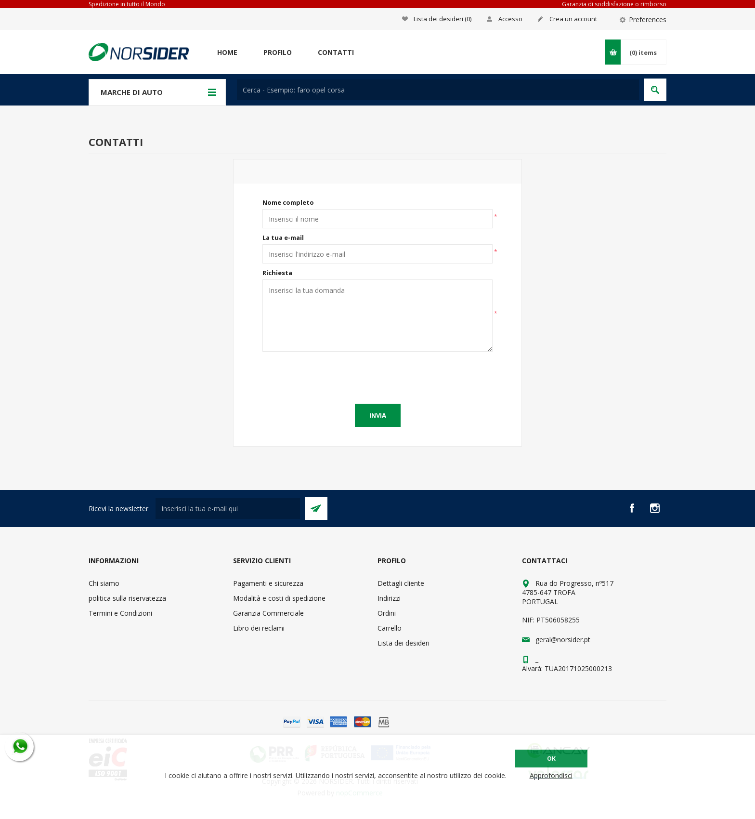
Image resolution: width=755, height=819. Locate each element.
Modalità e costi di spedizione (279, 598)
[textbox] (438, 89)
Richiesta (277, 272)
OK (551, 758)
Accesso (510, 18)
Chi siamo (104, 583)
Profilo (277, 52)
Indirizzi (389, 598)
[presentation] (377, 375)
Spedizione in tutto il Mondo (127, 4)
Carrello (390, 628)
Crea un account (573, 18)
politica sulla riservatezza (127, 598)
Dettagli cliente (401, 583)
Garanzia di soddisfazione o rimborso (614, 4)
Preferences (647, 19)
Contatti (336, 52)
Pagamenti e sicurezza (268, 583)
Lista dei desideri (404, 642)
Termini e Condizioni (120, 613)
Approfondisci (551, 775)
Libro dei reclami (259, 628)
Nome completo (288, 202)
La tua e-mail (283, 237)
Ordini (387, 613)
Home (227, 52)
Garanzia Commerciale (268, 613)
